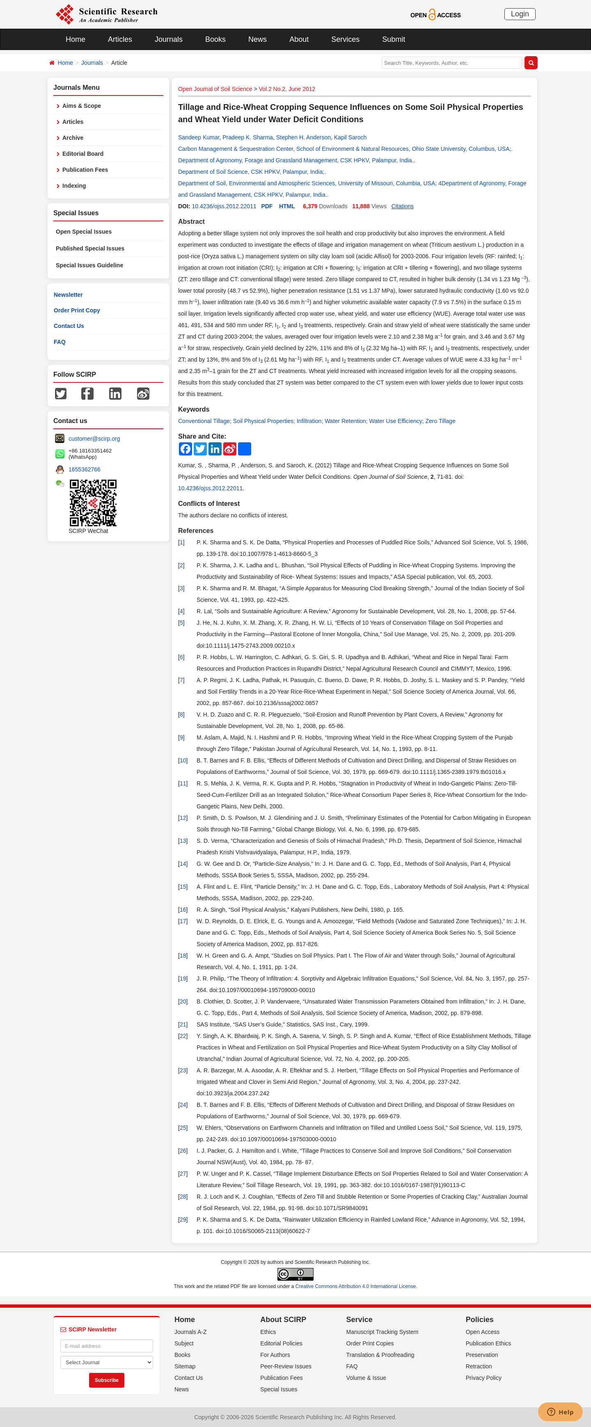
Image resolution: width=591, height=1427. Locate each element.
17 (183, 921)
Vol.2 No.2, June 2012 (287, 89)
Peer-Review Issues (286, 1366)
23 (183, 1070)
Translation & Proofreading (380, 1355)
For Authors (275, 1355)
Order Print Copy (77, 310)
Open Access (483, 1332)
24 (183, 1105)
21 (183, 1024)
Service (359, 1319)
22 (183, 1036)
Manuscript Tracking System (382, 1332)
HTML (287, 206)
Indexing (74, 185)
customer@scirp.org (94, 438)
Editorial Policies (281, 1343)
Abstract (191, 221)
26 (183, 1150)
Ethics (268, 1332)
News (257, 39)
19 (183, 978)
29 (183, 1219)
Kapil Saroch (350, 137)
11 (183, 783)
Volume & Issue (366, 1378)
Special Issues (278, 1389)
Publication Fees (85, 169)
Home (75, 39)
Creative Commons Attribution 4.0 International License (356, 1286)
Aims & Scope (81, 105)
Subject (184, 1343)
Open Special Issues (84, 231)
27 (183, 1173)
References (195, 530)
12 (183, 818)
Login (520, 14)
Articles (120, 39)
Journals (169, 39)
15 (183, 886)
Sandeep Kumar (198, 137)
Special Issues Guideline (89, 265)
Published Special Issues (90, 248)
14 (183, 863)
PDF (267, 206)
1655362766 (85, 469)
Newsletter (68, 294)
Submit (393, 39)
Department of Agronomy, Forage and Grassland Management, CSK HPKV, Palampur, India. (296, 160)
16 (183, 909)
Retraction (479, 1366)
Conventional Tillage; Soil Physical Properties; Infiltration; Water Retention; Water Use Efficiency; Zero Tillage (317, 421)
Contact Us (69, 326)
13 (183, 841)
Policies (480, 1319)
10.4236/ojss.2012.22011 (224, 206)
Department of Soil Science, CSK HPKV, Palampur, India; (251, 171)
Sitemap (184, 1366)
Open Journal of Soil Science (215, 89)
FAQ (60, 342)
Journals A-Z (190, 1332)
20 (183, 1001)
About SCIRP (283, 1319)
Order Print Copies (370, 1343)
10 (183, 760)
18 (183, 955)
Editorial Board (82, 153)
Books (215, 39)
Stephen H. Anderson (303, 137)
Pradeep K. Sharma (247, 137)
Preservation (482, 1355)
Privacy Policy (484, 1378)
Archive (72, 137)
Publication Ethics (488, 1343)
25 (183, 1127)
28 (183, 1196)
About (299, 39)
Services (345, 39)
